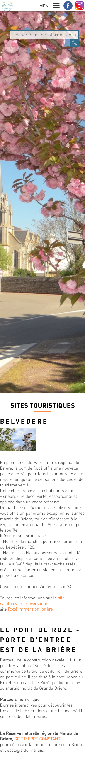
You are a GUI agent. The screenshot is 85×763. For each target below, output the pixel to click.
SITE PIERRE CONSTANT (37, 739)
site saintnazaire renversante (32, 600)
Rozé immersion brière (31, 609)
